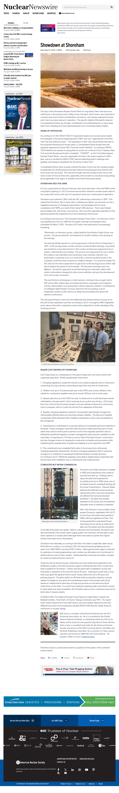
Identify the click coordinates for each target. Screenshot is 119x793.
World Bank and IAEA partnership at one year (18, 69)
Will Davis (87, 50)
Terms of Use (80, 784)
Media (101, 784)
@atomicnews (89, 636)
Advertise (51, 13)
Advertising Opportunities (67, 759)
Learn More (61, 33)
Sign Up (26, 13)
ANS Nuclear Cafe (73, 50)
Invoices (92, 784)
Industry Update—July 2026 (13, 84)
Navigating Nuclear (87, 759)
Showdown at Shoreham (62, 44)
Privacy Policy (66, 784)
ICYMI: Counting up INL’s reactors (15, 63)
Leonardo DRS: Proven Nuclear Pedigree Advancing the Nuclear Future (14, 56)
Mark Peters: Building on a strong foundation (18, 28)
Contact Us (61, 762)
